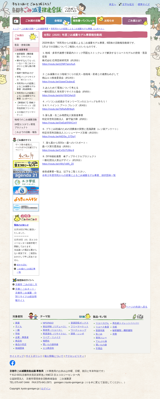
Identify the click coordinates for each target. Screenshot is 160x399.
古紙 (114, 327)
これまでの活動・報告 (26, 132)
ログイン (46, 388)
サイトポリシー (34, 356)
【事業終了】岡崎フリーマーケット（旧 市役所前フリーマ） (27, 105)
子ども (18, 326)
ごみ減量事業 (42, 29)
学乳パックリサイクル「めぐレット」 (26, 78)
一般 (17, 330)
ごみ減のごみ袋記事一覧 (26, 270)
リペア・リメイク (52, 337)
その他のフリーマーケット (26, 113)
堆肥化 (46, 341)
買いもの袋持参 (50, 344)
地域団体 (19, 348)
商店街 (18, 341)
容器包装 (100, 330)
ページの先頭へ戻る (136, 307)
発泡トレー (101, 337)
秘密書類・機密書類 (122, 330)
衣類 (114, 334)
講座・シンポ (77, 333)
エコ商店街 (48, 348)
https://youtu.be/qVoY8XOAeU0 (58, 95)
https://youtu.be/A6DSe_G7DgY (59, 136)
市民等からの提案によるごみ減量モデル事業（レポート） (78, 29)
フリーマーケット (79, 326)
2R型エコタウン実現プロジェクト (25, 126)
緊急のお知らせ (21, 225)
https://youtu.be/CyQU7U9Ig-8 (58, 150)
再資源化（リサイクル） (55, 333)
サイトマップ (17, 356)
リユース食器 (102, 327)
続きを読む (22, 265)
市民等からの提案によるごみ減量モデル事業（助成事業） (26, 86)
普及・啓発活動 (22, 45)
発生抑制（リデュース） (55, 326)
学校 (17, 333)
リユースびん (102, 323)
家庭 (17, 323)
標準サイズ (144, 4)
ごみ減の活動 (27, 29)
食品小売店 (20, 344)
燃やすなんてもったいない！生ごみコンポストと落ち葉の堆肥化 (26, 64)
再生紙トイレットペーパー (125, 323)
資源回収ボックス (79, 323)
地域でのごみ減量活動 (26, 119)
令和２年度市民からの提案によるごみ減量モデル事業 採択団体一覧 (79, 175)
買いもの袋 (101, 344)
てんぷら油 (101, 341)
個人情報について (53, 356)
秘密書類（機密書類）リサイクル (25, 55)
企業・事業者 (22, 337)
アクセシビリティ (74, 356)
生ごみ (99, 334)
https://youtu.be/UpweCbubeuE (58, 81)
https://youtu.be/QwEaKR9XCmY (59, 123)
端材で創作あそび (25, 73)
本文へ (112, 4)
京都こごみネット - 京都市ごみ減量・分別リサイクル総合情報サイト (26, 295)
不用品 (99, 348)
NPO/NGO (48, 323)
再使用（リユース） (53, 330)
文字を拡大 (128, 4)
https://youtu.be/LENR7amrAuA (58, 64)
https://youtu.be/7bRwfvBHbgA (58, 109)
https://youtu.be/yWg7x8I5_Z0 (58, 164)
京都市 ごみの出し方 (26, 284)
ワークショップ (78, 330)
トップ (16, 29)
